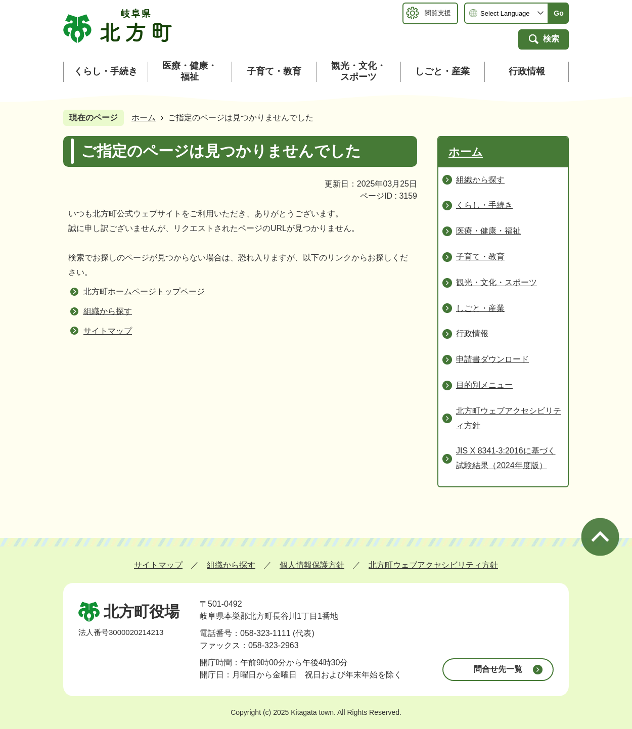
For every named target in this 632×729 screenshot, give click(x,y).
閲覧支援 (438, 13)
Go (558, 13)
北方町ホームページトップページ (144, 291)
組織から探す (107, 311)
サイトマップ (107, 331)
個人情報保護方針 (312, 565)
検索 (551, 38)
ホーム (143, 117)
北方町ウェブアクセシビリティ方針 (433, 565)
